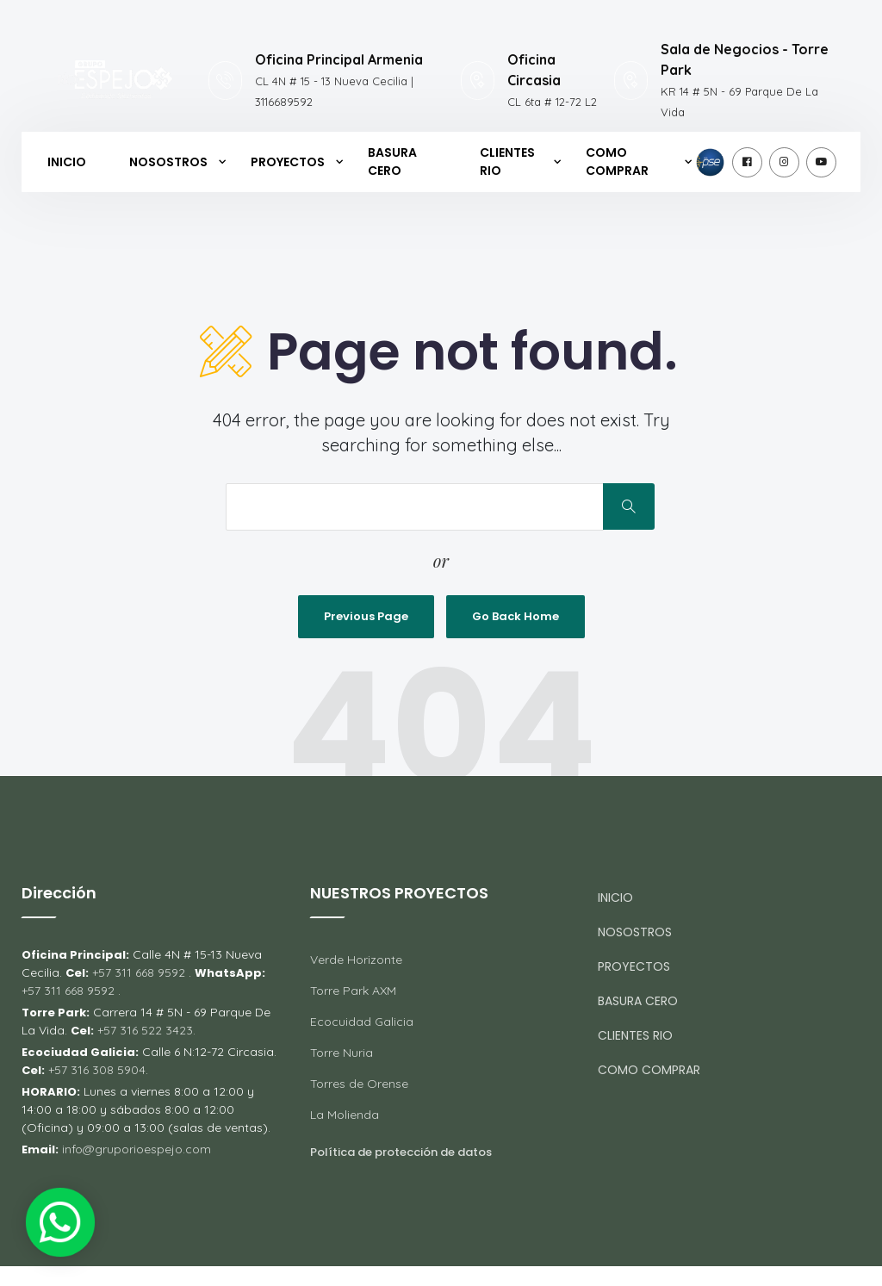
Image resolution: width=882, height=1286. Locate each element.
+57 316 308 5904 (95, 1070)
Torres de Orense (359, 1083)
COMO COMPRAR (617, 161)
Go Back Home (515, 616)
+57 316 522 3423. (146, 1030)
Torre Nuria (341, 1052)
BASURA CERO (392, 161)
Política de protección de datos (401, 1152)
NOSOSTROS (168, 162)
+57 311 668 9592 (139, 972)
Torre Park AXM (353, 990)
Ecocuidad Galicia (361, 1021)
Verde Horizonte (356, 959)
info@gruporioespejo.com (136, 1149)
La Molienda (344, 1114)
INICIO (66, 162)
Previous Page (366, 616)
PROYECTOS (288, 162)
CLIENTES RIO (507, 161)
